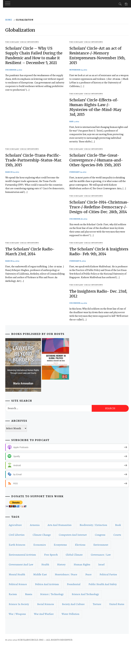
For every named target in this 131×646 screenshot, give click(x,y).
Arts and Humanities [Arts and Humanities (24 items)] (59, 525)
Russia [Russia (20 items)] (28, 594)
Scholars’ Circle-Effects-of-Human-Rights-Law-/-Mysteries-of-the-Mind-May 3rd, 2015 (95, 107)
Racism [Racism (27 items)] (13, 594)
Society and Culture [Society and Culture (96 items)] (73, 604)
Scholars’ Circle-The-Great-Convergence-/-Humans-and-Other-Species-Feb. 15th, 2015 (96, 160)
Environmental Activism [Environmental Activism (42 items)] (22, 554)
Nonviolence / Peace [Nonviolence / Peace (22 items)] (66, 574)
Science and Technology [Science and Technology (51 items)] (85, 594)
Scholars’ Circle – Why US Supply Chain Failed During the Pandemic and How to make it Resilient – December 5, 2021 (33, 55)
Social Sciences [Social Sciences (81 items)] (45, 604)
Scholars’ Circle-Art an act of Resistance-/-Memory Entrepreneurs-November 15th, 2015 (97, 55)
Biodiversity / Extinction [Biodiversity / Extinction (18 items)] (93, 525)
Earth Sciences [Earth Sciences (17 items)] (17, 544)
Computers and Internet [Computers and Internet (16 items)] (73, 535)
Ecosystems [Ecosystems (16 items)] (60, 544)
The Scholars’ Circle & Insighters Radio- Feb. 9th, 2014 (98, 251)
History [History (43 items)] (61, 564)
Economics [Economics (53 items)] (39, 544)
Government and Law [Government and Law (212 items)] (21, 564)
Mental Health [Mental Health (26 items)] (17, 574)
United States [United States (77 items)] (116, 604)
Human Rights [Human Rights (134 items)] (82, 564)
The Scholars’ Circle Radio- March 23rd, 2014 (29, 251)
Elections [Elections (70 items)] (80, 544)
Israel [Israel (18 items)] (101, 564)
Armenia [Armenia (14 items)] (35, 525)
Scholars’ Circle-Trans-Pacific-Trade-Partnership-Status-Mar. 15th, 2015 (33, 160)
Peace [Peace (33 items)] (88, 574)
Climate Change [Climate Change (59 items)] (42, 535)
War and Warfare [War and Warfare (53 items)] (44, 614)
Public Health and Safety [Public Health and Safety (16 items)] (103, 584)
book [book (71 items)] (118, 525)
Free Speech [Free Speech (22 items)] (51, 554)
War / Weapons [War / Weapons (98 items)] (17, 614)
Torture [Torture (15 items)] (97, 604)
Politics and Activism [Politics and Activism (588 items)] (47, 584)
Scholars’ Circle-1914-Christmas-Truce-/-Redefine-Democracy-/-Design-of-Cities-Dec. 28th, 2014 (99, 207)
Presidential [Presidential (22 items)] (73, 584)
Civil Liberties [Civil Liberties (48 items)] (16, 535)
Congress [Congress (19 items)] (100, 535)
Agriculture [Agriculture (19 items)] (15, 525)
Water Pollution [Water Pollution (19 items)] (70, 614)
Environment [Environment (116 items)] (100, 544)
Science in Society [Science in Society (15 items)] (19, 604)
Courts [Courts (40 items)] (117, 535)
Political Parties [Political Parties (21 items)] (108, 574)
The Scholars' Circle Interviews (22, 42)
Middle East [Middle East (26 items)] (40, 574)
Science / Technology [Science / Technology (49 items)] (52, 594)
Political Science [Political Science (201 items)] (18, 584)
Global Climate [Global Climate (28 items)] (74, 554)
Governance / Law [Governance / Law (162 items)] (101, 554)
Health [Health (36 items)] (45, 564)
